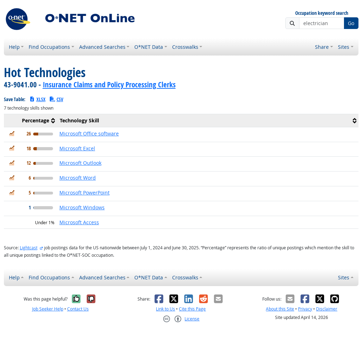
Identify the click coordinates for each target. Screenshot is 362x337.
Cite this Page (192, 309)
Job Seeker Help (47, 309)
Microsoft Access (79, 222)
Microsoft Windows (82, 207)
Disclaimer (326, 309)
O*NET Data (148, 46)
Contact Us (78, 309)
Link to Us (165, 309)
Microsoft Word (77, 177)
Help (14, 46)
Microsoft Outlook (80, 162)
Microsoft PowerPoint (84, 192)
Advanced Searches (102, 46)
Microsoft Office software (89, 133)
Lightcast (28, 248)
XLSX (37, 99)
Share (322, 46)
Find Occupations (49, 46)
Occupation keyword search (321, 13)
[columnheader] (30, 120)
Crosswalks (185, 46)
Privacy (305, 309)
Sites (343, 46)
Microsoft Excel (77, 148)
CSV (56, 99)
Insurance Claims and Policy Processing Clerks (109, 84)
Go (351, 23)
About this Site (280, 309)
